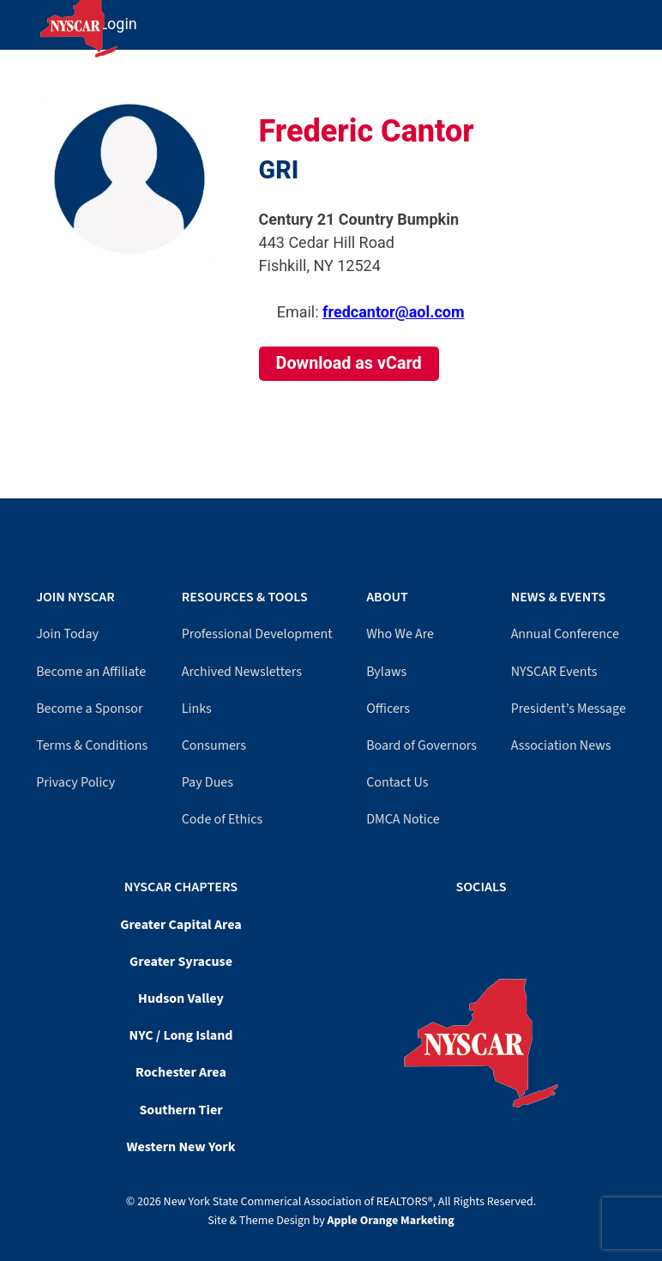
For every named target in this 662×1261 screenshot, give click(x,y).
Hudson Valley (181, 998)
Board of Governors (421, 745)
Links (197, 708)
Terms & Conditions (91, 745)
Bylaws (386, 671)
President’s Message (568, 708)
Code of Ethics (222, 819)
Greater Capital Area (181, 924)
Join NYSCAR (75, 597)
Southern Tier (180, 1110)
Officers (388, 708)
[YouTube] (481, 921)
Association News (561, 745)
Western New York (181, 1146)
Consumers (214, 745)
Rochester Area (180, 1072)
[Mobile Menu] (646, 16)
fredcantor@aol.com (393, 312)
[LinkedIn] (489, 921)
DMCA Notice (402, 819)
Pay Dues (207, 782)
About (386, 597)
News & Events (558, 597)
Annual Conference (565, 633)
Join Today (67, 633)
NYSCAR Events (554, 671)
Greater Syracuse (180, 961)
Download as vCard (349, 363)
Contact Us (397, 782)
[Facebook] (472, 921)
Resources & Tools (245, 597)
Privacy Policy (75, 782)
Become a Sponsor (89, 708)
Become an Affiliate (91, 671)
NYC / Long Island (181, 1035)
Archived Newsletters (242, 671)
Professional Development (257, 633)
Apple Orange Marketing (391, 1220)
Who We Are (400, 633)
